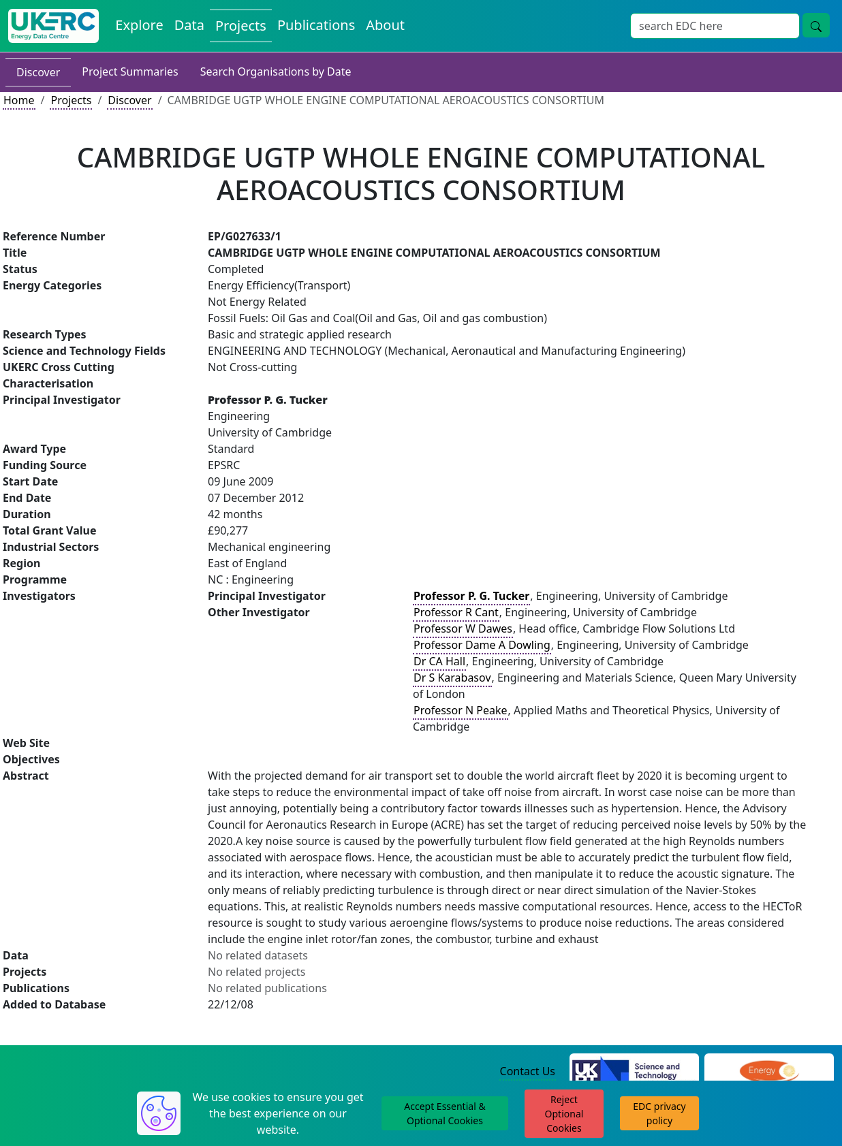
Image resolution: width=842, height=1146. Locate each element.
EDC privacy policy (659, 1113)
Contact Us (527, 1071)
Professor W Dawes (463, 628)
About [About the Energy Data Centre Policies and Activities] (385, 25)
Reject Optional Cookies (564, 1113)
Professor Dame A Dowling (482, 644)
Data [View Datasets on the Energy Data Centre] (189, 25)
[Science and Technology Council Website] (634, 1071)
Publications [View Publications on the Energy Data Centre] (316, 25)
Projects (70, 100)
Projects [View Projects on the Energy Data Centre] (240, 25)
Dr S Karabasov (452, 677)
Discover (38, 72)
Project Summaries (130, 71)
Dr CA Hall (439, 661)
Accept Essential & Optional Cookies (444, 1113)
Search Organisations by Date (276, 71)
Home (19, 100)
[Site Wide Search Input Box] (715, 26)
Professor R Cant (456, 612)
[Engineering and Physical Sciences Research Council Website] (769, 1071)
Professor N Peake (461, 710)
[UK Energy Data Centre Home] (53, 25)
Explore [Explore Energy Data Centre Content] (139, 25)
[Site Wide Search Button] (816, 25)
